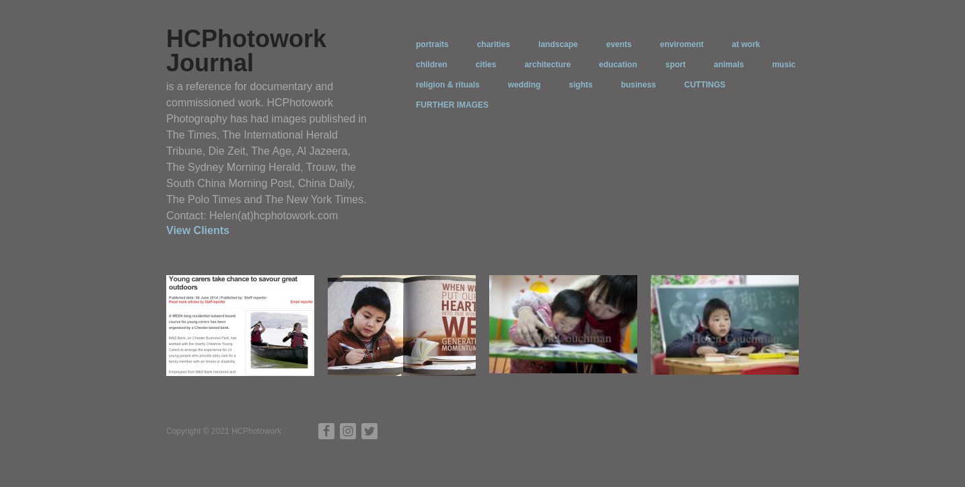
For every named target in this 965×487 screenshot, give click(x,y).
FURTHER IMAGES (452, 105)
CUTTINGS (704, 85)
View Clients (197, 230)
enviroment (682, 44)
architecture (547, 65)
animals (729, 65)
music (783, 65)
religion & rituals (448, 85)
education (618, 65)
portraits (432, 44)
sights (580, 85)
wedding (524, 85)
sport (676, 65)
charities (493, 44)
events (619, 44)
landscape (558, 44)
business (638, 85)
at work (745, 44)
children (432, 65)
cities (486, 65)
